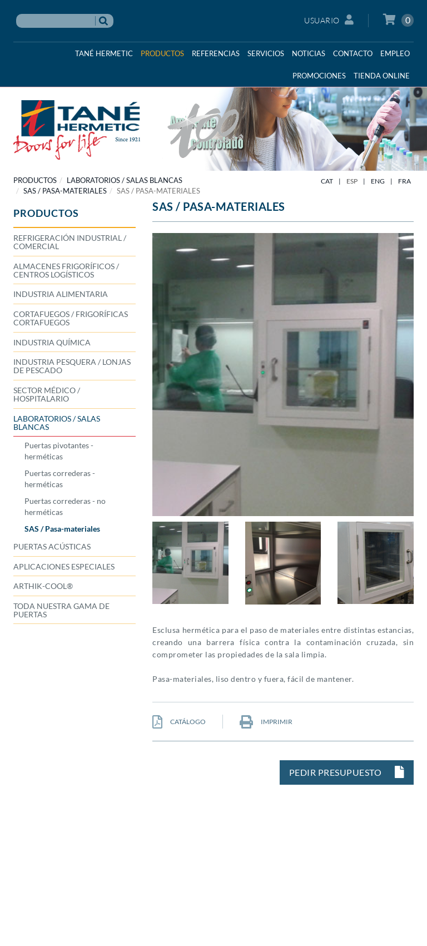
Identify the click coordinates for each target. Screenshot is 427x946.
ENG (378, 181)
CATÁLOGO (179, 721)
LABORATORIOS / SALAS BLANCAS (124, 180)
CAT (327, 181)
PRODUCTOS (35, 180)
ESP (352, 181)
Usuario (329, 19)
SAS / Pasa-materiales (65, 190)
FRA (404, 181)
